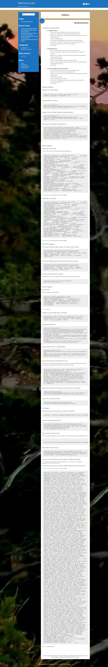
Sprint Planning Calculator (65, 8)
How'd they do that (25, 49)
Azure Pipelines (63, 655)
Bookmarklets (86, 8)
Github (53, 657)
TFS (75, 657)
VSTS (78, 657)
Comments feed (25, 66)
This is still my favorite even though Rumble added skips (56, 151)
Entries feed (24, 64)
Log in (22, 63)
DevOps (85, 655)
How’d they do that (77, 8)
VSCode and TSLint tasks (27, 34)
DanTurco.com (26, 3)
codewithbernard (50, 646)
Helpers (57, 657)
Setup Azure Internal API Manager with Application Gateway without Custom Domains (29, 30)
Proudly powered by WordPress (46, 664)
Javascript (61, 657)
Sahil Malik (48, 309)
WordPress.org (24, 67)
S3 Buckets (66, 657)
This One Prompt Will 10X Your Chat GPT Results (56, 461)
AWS (59, 655)
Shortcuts (72, 657)
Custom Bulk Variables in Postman (29, 33)
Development (80, 655)
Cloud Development (72, 655)
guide (65, 195)
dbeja (68, 664)
